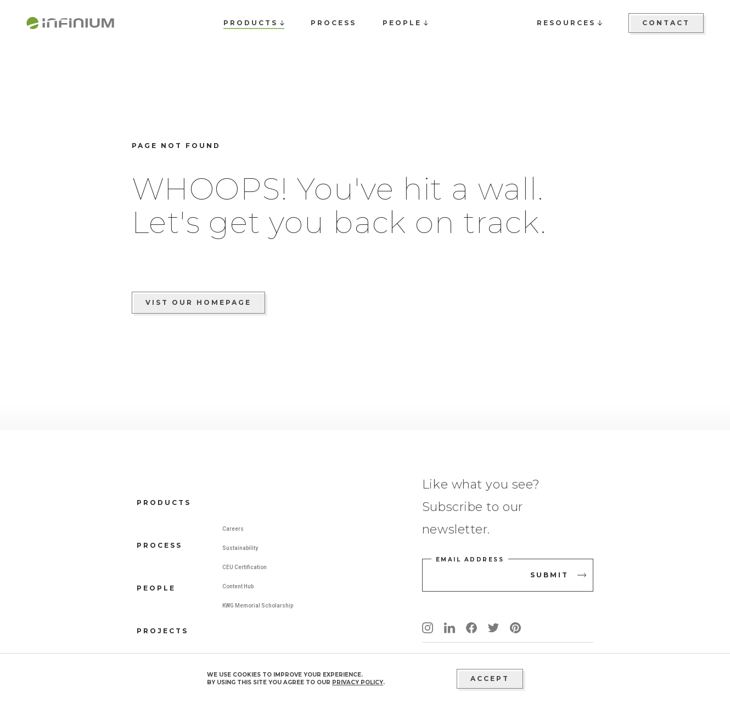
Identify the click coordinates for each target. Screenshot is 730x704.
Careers (233, 529)
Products (164, 502)
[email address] (508, 575)
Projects (162, 631)
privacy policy (357, 682)
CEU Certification (244, 567)
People (156, 588)
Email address (470, 559)
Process (159, 545)
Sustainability (240, 548)
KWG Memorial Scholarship (257, 606)
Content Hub (238, 586)
